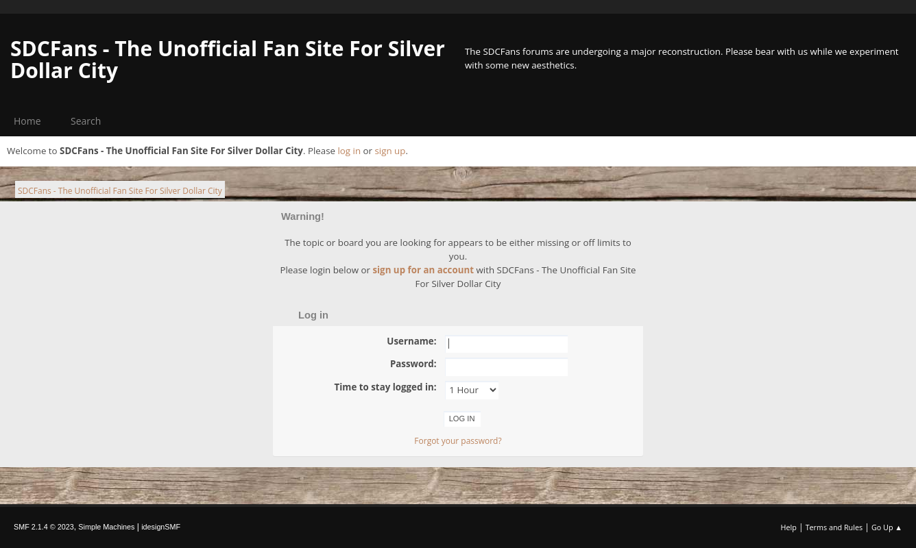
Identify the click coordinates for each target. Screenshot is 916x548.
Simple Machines (106, 527)
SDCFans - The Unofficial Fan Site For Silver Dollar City (227, 59)
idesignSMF (160, 527)
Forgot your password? (457, 441)
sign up (389, 151)
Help (788, 527)
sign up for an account (423, 270)
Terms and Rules (834, 527)
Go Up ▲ (886, 527)
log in (349, 151)
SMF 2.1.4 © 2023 (44, 527)
